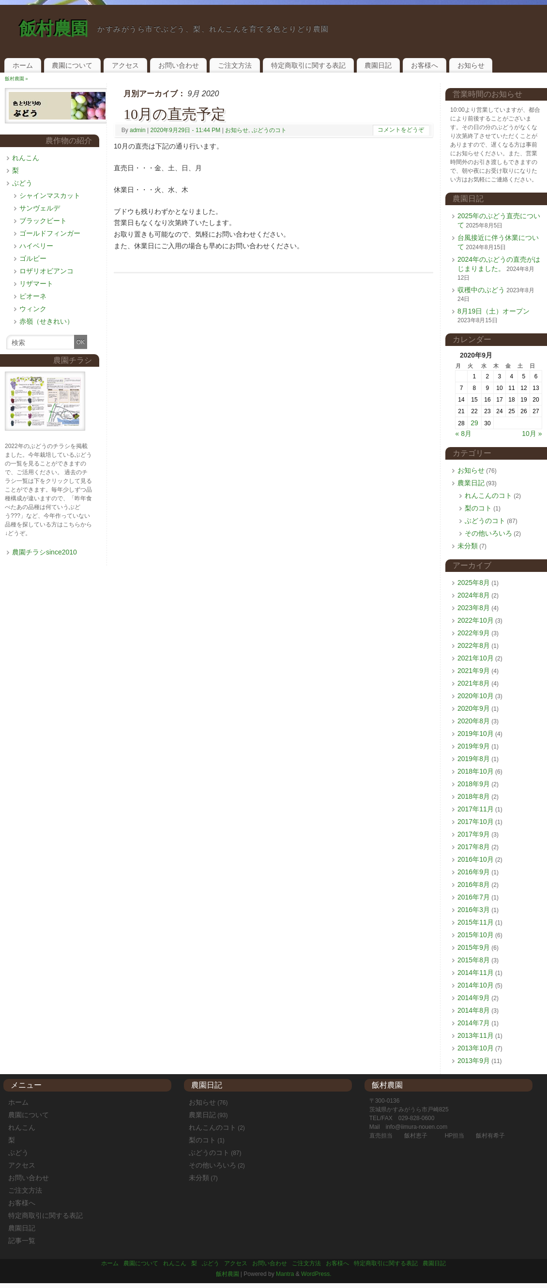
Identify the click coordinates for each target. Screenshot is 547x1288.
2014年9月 (473, 998)
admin (138, 130)
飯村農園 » (16, 78)
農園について (72, 65)
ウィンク (32, 309)
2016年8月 (473, 884)
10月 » (532, 433)
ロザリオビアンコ (46, 271)
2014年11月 (475, 972)
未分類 (467, 546)
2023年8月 (473, 608)
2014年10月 (475, 985)
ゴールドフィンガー (49, 233)
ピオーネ (32, 296)
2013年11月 (475, 1035)
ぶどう (22, 183)
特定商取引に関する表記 (308, 65)
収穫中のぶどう (481, 290)
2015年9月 (473, 947)
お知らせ (471, 65)
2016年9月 (473, 872)
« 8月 (463, 433)
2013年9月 (473, 1060)
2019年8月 (473, 759)
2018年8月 (473, 796)
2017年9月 (473, 834)
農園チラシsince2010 (44, 552)
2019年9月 (473, 746)
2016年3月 (473, 910)
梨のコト (478, 508)
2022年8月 (473, 645)
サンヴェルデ (39, 208)
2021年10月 (475, 658)
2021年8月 (473, 683)
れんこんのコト (488, 495)
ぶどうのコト (269, 130)
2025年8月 (473, 582)
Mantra (285, 1274)
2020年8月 (473, 721)
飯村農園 (53, 29)
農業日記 (471, 483)
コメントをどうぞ (401, 129)
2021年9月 (473, 670)
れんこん (25, 158)
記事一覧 (21, 1240)
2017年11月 (475, 809)
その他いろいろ (488, 533)
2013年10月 (475, 1048)
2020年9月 (473, 708)
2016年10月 (475, 859)
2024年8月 (473, 595)
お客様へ (424, 65)
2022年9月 (473, 633)
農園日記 (378, 65)
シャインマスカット (49, 195)
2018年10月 (475, 771)
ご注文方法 (235, 65)
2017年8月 (473, 847)
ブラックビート (43, 221)
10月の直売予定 (174, 114)
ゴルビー (32, 258)
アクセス (125, 65)
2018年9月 (473, 784)
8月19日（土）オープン (493, 311)
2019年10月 (475, 733)
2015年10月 (475, 935)
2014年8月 (473, 1010)
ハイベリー (36, 246)
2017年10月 (475, 821)
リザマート (36, 283)
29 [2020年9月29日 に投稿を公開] (474, 423)
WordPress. (316, 1274)
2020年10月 (475, 696)
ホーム (23, 65)
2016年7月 (473, 897)
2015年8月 (473, 960)
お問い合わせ (178, 65)
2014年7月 (473, 1023)
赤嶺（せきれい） (46, 321)
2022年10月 (475, 620)
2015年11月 (475, 922)
